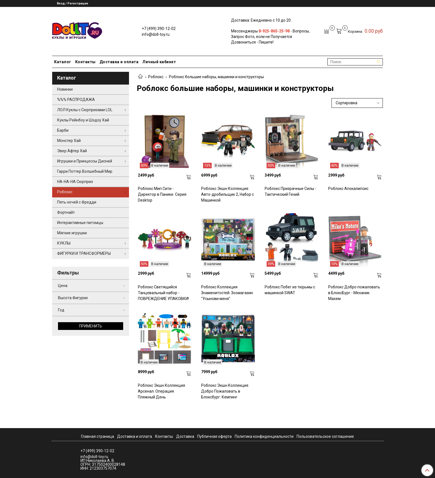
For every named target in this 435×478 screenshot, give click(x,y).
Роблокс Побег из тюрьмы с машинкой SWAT (290, 290)
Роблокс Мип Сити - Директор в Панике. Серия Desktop (162, 194)
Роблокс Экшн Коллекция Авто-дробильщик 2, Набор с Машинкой (227, 194)
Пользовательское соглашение (325, 436)
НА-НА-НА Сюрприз (75, 181)
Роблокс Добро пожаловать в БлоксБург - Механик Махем (354, 293)
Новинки (65, 89)
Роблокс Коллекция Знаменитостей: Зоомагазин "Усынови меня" (227, 293)
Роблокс (155, 77)
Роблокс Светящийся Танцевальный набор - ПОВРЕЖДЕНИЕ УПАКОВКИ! (163, 293)
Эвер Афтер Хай (72, 151)
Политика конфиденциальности (264, 436)
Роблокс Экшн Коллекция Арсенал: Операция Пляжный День (161, 391)
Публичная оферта (214, 436)
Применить (90, 326)
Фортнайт (66, 212)
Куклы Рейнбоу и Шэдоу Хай (83, 120)
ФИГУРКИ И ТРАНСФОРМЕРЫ (84, 253)
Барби (63, 130)
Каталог (62, 62)
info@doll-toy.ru (156, 34)
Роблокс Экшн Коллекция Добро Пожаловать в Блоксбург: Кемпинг (224, 391)
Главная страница (97, 436)
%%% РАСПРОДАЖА (76, 99)
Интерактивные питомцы (80, 222)
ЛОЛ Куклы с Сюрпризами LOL (84, 110)
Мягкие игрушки (72, 233)
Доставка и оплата (119, 62)
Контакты (85, 62)
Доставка (185, 436)
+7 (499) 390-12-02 (159, 28)
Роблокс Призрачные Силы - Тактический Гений (290, 191)
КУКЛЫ (63, 243)
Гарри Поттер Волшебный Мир (84, 171)
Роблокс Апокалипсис (348, 188)
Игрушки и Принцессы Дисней (84, 161)
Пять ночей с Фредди (76, 202)
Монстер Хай (69, 140)
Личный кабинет (159, 62)
